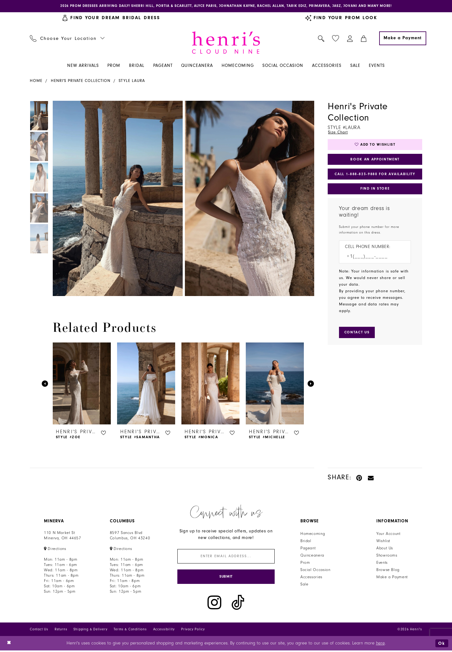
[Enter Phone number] (372, 259)
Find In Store (374, 191)
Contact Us (39, 631)
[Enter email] (226, 557)
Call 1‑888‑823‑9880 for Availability (375, 176)
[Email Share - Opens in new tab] (371, 477)
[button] (350, 38)
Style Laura (132, 81)
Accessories (311, 577)
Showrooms (386, 556)
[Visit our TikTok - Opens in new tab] (238, 604)
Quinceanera (312, 556)
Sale (304, 585)
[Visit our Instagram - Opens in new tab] (214, 604)
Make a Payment (392, 577)
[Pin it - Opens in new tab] (359, 477)
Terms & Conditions (130, 631)
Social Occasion (315, 570)
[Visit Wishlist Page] (335, 38)
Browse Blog (388, 570)
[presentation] (82, 384)
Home (36, 81)
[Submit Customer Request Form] (358, 335)
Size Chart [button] (338, 132)
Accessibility (164, 631)
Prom (305, 563)
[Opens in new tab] (55, 549)
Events (382, 563)
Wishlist (383, 541)
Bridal (305, 541)
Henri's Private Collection (80, 81)
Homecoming (312, 534)
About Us (384, 549)
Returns (61, 631)
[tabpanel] (116, 199)
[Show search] (321, 38)
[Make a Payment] (402, 39)
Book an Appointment (375, 160)
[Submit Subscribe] (226, 578)
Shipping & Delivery (90, 631)
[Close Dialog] (9, 644)
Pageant (307, 549)
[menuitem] (67, 38)
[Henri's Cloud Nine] (226, 43)
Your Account (388, 534)
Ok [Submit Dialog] (441, 644)
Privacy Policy (193, 631)
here (380, 644)
